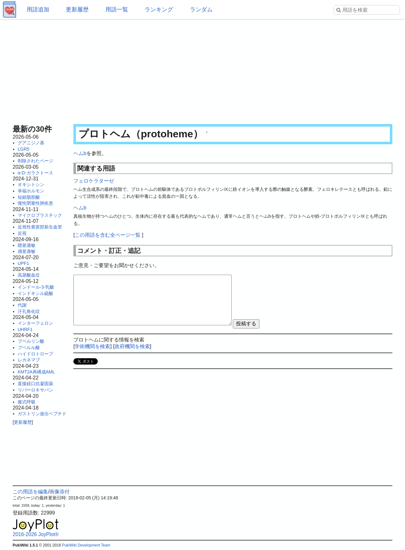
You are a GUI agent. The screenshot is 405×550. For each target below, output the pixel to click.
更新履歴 (77, 9)
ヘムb (79, 153)
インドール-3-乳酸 (36, 287)
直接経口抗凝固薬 (35, 383)
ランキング (159, 9)
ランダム (201, 9)
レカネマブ (29, 359)
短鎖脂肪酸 (29, 197)
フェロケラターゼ (93, 181)
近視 (22, 233)
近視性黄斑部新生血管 (40, 226)
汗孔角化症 (29, 311)
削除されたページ (35, 160)
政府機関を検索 (132, 346)
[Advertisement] (202, 69)
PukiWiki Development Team (86, 545)
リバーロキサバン (35, 389)
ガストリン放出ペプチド (42, 413)
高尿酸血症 (29, 275)
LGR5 (23, 149)
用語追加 (38, 9)
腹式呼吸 (26, 401)
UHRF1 (25, 329)
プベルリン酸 (31, 341)
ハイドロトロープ (35, 353)
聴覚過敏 (26, 245)
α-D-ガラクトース (35, 172)
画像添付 (59, 491)
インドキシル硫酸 (35, 293)
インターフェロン (35, 323)
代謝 (22, 305)
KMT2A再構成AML (36, 371)
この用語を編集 (30, 491)
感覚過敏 (26, 251)
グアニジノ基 (31, 142)
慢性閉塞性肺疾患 (35, 203)
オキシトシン (31, 184)
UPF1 (23, 263)
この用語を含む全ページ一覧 (107, 235)
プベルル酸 (29, 347)
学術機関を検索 (92, 346)
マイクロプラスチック (40, 215)
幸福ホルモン (31, 190)
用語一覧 (116, 9)
